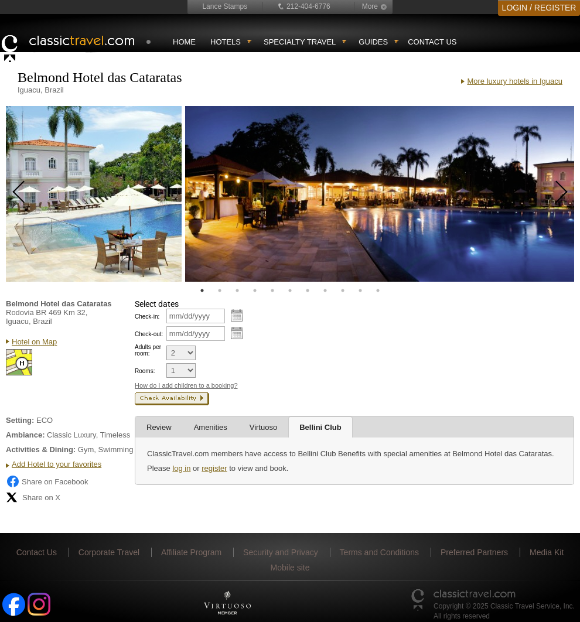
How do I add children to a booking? (186, 385)
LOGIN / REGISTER (539, 7)
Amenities (210, 427)
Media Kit (547, 552)
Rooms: (145, 371)
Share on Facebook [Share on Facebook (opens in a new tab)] (47, 481)
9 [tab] (343, 290)
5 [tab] (272, 290)
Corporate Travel (109, 552)
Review (159, 427)
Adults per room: (148, 350)
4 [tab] (255, 290)
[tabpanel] (94, 194)
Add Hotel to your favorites (56, 464)
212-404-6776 (308, 6)
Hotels (225, 41)
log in (181, 468)
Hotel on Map (34, 341)
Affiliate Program (191, 552)
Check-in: (147, 316)
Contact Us (432, 41)
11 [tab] (378, 290)
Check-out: (149, 334)
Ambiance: (25, 434)
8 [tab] (325, 290)
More (370, 6)
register (214, 468)
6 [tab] (290, 290)
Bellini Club (320, 427)
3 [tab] (237, 290)
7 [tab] (307, 290)
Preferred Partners (474, 552)
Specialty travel (300, 41)
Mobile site (290, 567)
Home (184, 41)
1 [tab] (202, 290)
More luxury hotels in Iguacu (514, 81)
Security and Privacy (280, 552)
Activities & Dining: (41, 449)
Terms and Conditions (379, 552)
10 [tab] (360, 290)
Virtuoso (263, 427)
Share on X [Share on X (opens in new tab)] (33, 497)
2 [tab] (220, 290)
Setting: (20, 420)
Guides (373, 41)
